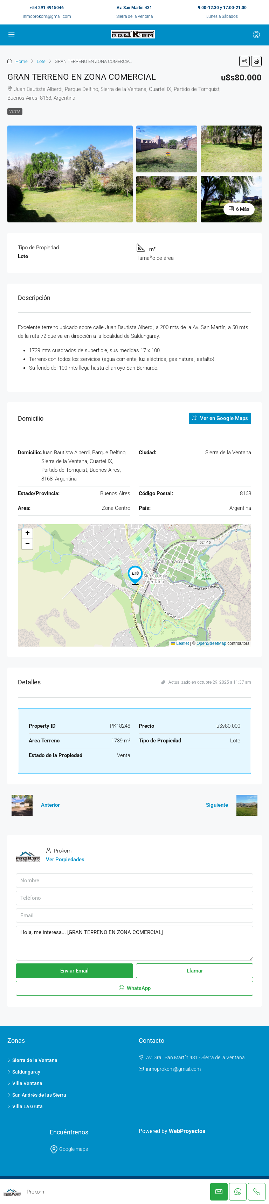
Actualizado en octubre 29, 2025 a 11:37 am (206, 682)
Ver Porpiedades (65, 859)
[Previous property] (22, 805)
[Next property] (246, 805)
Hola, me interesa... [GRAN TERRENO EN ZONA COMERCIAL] (134, 943)
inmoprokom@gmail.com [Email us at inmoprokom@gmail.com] (173, 1069)
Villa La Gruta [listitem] (25, 1106)
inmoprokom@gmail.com (47, 16)
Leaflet (180, 643)
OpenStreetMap (211, 643)
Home (21, 61)
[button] (244, 61)
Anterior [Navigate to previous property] (50, 805)
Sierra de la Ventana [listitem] (32, 1060)
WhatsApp (135, 988)
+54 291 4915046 (47, 7)
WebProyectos (187, 1131)
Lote (41, 61)
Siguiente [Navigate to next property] (217, 805)
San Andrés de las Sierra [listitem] (36, 1095)
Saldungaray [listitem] (23, 1072)
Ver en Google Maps (220, 418)
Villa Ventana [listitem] (24, 1083)
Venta (14, 111)
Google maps (69, 1149)
